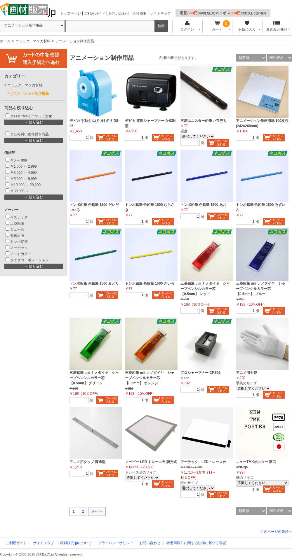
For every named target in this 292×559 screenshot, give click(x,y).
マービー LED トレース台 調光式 (151, 462)
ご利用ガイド (94, 13)
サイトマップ (160, 13)
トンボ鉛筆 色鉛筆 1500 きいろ (149, 283)
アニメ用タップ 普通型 (87, 462)
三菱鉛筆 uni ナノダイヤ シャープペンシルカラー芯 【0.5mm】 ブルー (260, 288)
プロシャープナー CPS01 (200, 373)
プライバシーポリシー (115, 543)
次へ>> (96, 511)
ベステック (19, 217)
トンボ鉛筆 (19, 242)
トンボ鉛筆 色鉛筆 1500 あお (203, 205)
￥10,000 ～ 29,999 (25, 185)
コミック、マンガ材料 (33, 41)
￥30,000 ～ (20, 191)
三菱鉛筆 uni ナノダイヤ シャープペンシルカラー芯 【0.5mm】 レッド (205, 288)
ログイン (187, 26)
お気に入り (246, 26)
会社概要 (140, 13)
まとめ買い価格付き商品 (29, 134)
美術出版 (17, 236)
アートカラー (20, 254)
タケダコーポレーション (29, 260)
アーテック (19, 248)
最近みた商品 (276, 26)
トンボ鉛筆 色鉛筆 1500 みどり (94, 283)
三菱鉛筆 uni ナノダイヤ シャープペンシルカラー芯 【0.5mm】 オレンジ (149, 378)
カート (217, 26)
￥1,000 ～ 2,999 (23, 166)
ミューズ (17, 229)
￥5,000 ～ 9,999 (23, 179)
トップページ (70, 13)
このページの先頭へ (276, 532)
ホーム (5, 41)
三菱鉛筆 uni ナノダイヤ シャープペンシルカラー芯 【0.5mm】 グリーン (94, 378)
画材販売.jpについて (76, 543)
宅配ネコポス (223, 13)
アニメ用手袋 (246, 373)
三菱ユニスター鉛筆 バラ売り (203, 121)
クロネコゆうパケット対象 (31, 116)
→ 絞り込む (33, 122)
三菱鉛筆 (17, 223)
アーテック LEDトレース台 (203, 462)
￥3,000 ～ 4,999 (23, 173)
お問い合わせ (118, 13)
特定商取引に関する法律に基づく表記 (196, 543)
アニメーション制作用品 (29, 93)
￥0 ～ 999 (18, 160)
